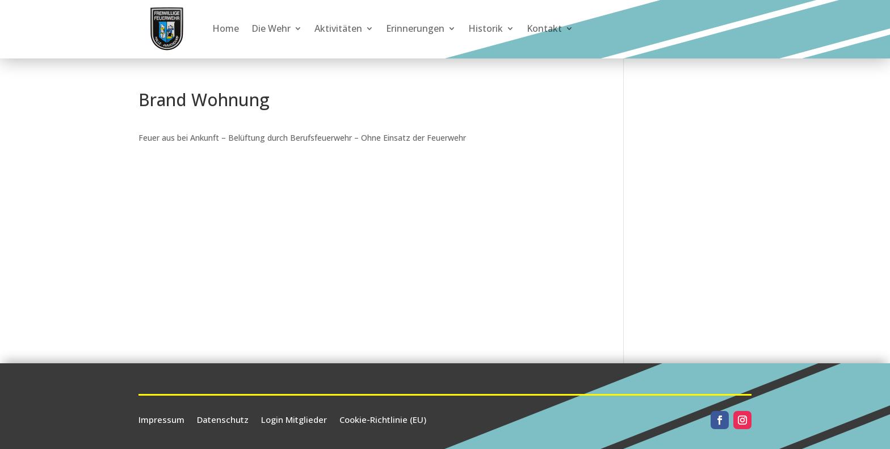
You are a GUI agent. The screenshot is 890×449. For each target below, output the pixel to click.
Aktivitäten (338, 28)
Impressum (161, 418)
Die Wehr (271, 28)
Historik (485, 28)
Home (225, 28)
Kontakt (544, 28)
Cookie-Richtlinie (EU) (382, 418)
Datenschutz (223, 418)
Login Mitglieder (294, 418)
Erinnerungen (415, 28)
